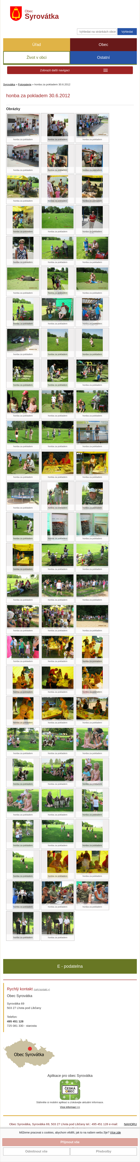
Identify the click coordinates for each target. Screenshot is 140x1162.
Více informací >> (70, 1107)
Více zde (115, 1132)
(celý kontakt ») (42, 989)
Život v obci (37, 57)
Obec (103, 44)
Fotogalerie (24, 84)
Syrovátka (9, 84)
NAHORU (130, 1124)
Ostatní (103, 57)
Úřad (36, 44)
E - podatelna (70, 966)
